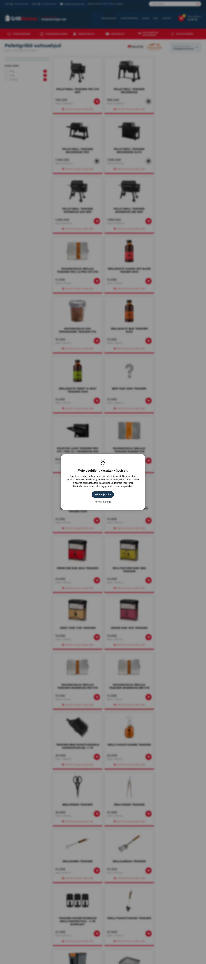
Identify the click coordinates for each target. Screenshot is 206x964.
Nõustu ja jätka (103, 494)
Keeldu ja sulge (103, 501)
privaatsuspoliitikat (123, 486)
